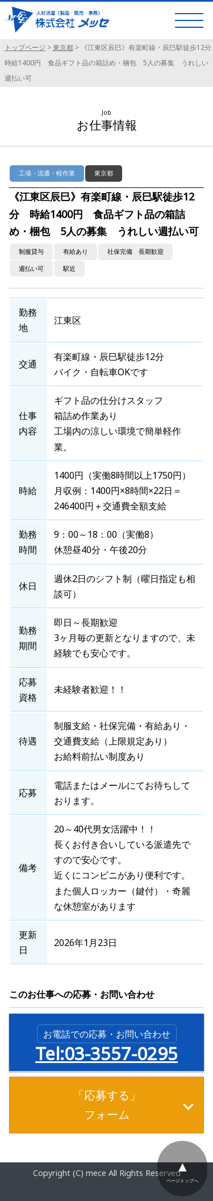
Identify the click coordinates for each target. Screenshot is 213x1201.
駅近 (69, 268)
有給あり (75, 251)
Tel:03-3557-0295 (106, 1044)
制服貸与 (31, 251)
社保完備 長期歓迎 (135, 251)
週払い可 (31, 268)
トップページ (25, 47)
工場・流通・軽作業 (47, 173)
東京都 (63, 47)
